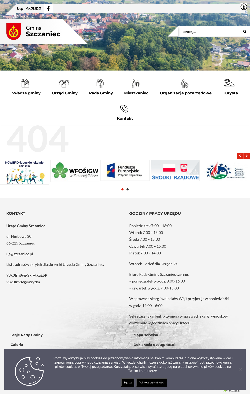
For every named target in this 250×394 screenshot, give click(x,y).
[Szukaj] (244, 31)
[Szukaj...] (214, 31)
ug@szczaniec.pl (19, 253)
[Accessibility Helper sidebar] (243, 6)
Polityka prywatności (152, 382)
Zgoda (128, 382)
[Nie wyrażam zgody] (240, 369)
